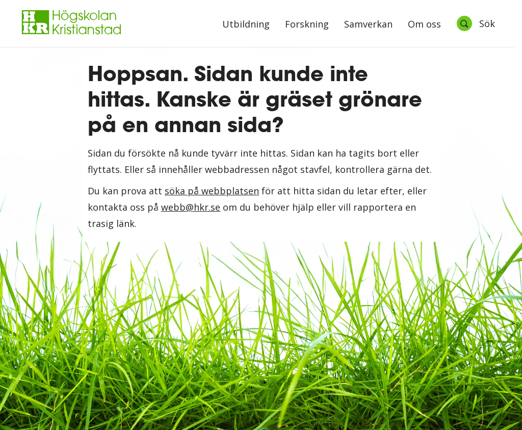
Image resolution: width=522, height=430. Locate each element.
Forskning (307, 24)
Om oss (424, 24)
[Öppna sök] (475, 23)
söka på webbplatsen (212, 191)
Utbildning (246, 24)
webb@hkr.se (190, 207)
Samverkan (368, 24)
